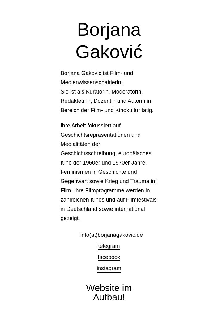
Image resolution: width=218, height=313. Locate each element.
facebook (109, 257)
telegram (109, 246)
